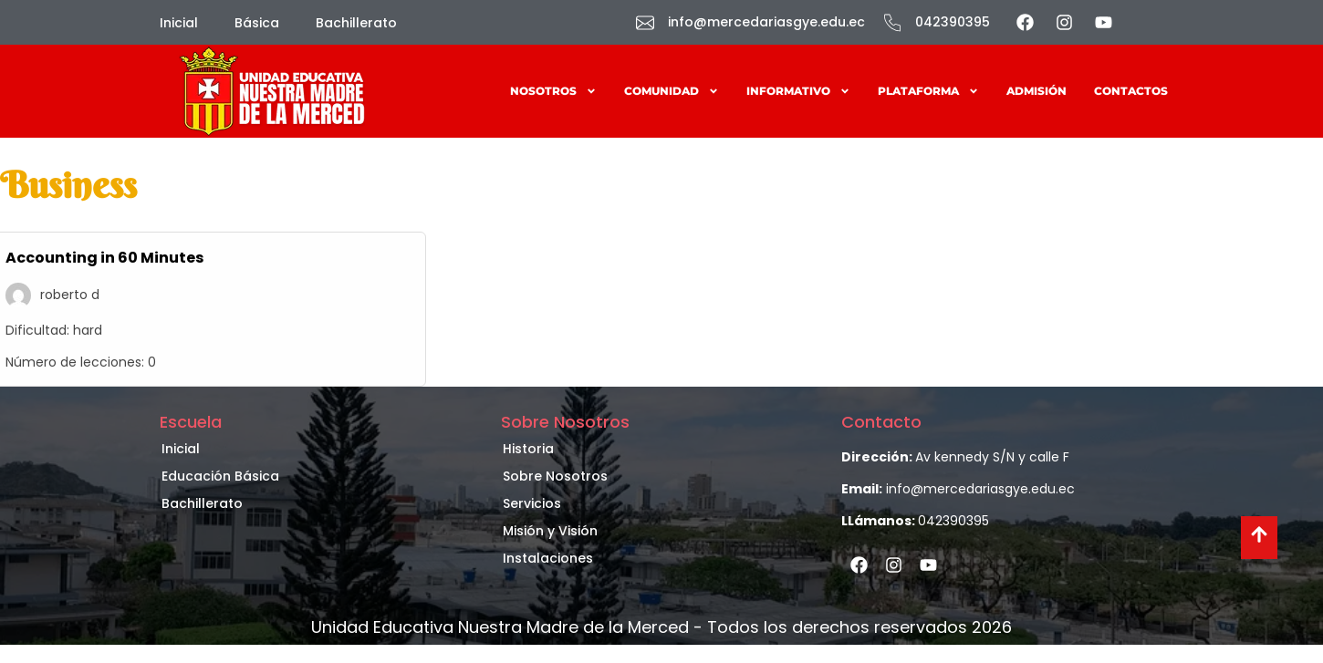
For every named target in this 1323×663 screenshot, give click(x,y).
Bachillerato (356, 23)
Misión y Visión (550, 531)
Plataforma (928, 91)
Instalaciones (548, 558)
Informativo (798, 91)
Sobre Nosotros (555, 476)
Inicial (179, 23)
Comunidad (671, 91)
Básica (256, 23)
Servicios (532, 503)
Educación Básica (220, 476)
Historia (528, 449)
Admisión (1036, 91)
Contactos (1131, 91)
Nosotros (553, 91)
